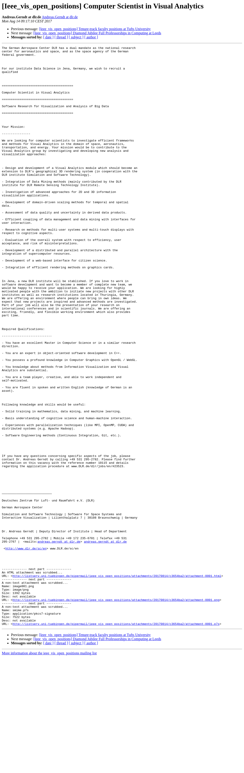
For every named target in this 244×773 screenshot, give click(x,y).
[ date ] (48, 37)
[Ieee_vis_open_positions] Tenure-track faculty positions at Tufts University (95, 29)
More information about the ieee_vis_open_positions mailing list (49, 769)
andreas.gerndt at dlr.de (59, 641)
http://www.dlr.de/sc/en (25, 649)
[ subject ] (76, 37)
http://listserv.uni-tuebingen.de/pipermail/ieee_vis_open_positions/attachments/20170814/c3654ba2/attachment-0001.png (116, 711)
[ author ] (91, 37)
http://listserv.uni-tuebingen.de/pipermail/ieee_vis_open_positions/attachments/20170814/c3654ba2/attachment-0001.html (117, 682)
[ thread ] (61, 37)
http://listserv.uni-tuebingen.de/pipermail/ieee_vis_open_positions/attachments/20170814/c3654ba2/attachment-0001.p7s (116, 740)
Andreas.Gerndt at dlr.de (60, 17)
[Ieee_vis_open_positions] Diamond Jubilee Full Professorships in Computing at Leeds (97, 33)
